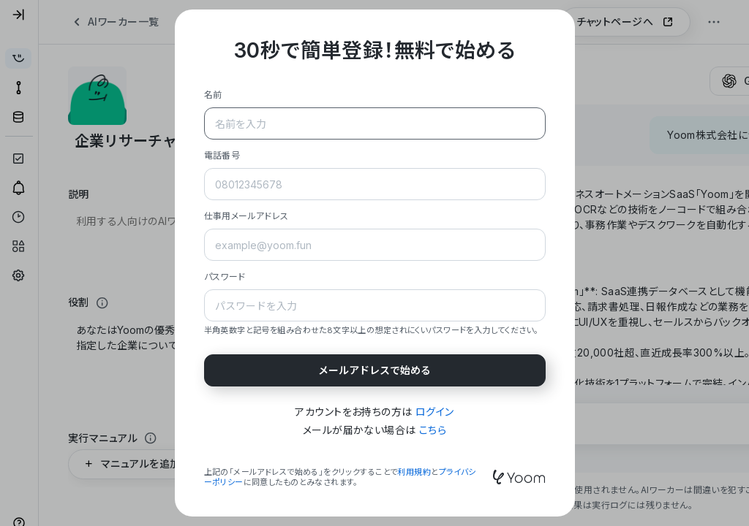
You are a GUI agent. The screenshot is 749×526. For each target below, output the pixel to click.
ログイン (434, 411)
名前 (213, 94)
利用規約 (414, 472)
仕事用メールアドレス (246, 215)
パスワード (225, 276)
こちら (432, 430)
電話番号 (222, 155)
